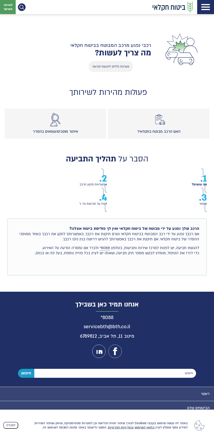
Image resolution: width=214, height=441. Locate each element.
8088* (105, 247)
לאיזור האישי (8, 7)
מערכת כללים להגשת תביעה (110, 66)
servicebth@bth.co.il (107, 326)
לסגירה (10, 425)
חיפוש (26, 372)
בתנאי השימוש (145, 427)
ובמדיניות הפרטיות (121, 427)
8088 (108, 317)
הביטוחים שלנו (198, 407)
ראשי (205, 393)
